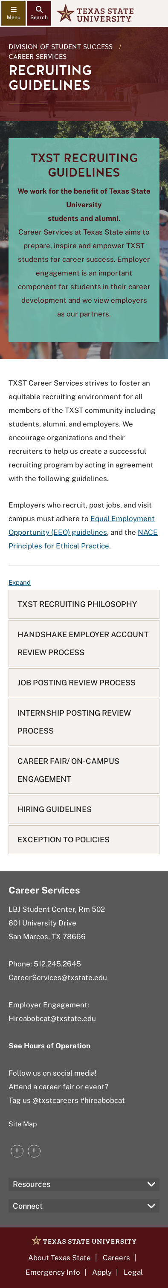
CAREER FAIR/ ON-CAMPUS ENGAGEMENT (68, 770)
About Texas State (59, 1257)
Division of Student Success (61, 47)
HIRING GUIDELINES (54, 809)
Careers (116, 1257)
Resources (31, 1184)
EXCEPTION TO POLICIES (63, 839)
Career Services (38, 56)
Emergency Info (53, 1272)
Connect (28, 1205)
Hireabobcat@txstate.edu (52, 1018)
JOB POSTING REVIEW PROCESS (76, 682)
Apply (102, 1272)
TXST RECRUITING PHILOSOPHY (77, 604)
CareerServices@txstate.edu (58, 977)
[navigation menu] (13, 13)
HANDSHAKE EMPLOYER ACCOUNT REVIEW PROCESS (83, 643)
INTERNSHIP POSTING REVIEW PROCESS (74, 721)
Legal (133, 1272)
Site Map (23, 1124)
